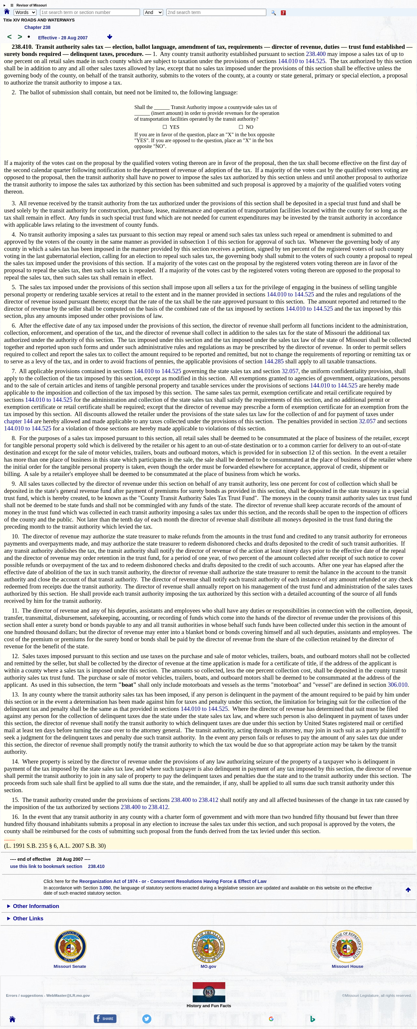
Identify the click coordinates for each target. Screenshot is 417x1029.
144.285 (274, 361)
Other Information (36, 906)
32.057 (290, 371)
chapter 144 (18, 421)
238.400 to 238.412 (194, 799)
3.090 (105, 887)
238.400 (316, 53)
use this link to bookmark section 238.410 (57, 866)
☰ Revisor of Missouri (27, 5)
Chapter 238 (37, 27)
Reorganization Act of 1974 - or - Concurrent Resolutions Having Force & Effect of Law (172, 881)
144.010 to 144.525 (301, 61)
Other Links (28, 918)
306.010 (398, 684)
